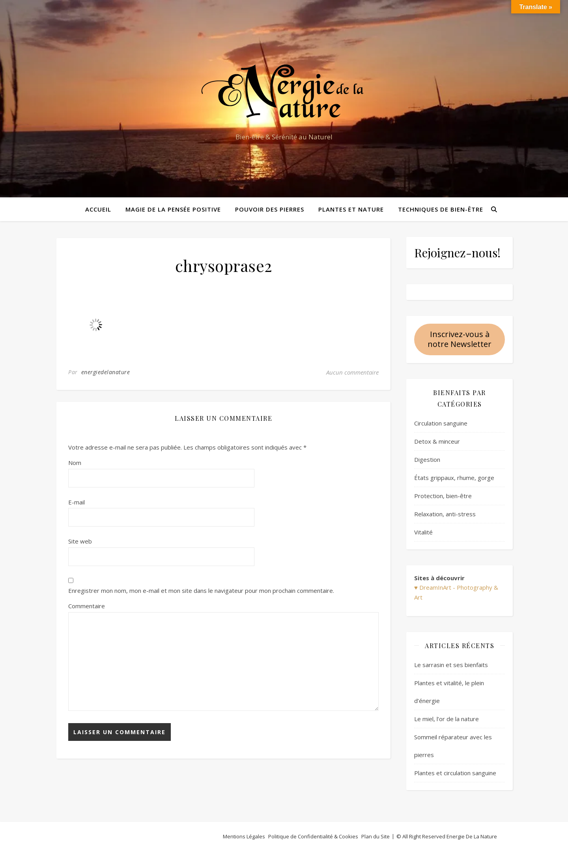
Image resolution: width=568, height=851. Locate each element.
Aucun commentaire (352, 372)
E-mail (76, 502)
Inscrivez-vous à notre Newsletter (459, 339)
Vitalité (423, 532)
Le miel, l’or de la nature (446, 719)
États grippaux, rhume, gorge (454, 478)
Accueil (98, 209)
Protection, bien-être (443, 496)
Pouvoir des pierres (269, 209)
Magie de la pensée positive (173, 209)
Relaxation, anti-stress (445, 514)
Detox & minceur (437, 441)
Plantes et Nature (351, 209)
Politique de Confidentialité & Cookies (313, 836)
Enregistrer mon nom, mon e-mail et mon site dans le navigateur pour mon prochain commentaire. (201, 590)
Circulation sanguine (440, 423)
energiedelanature (105, 372)
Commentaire (86, 606)
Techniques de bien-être (440, 209)
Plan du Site (375, 836)
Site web (80, 541)
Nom (74, 463)
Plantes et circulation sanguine (455, 773)
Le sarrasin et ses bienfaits (451, 665)
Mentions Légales (244, 836)
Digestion (427, 459)
